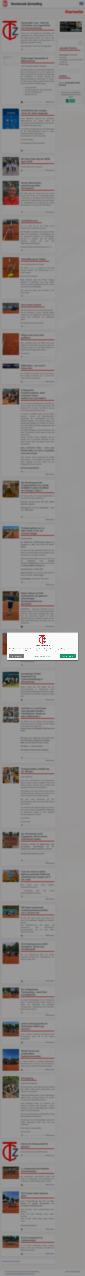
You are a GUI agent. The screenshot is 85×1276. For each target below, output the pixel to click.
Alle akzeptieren (68, 656)
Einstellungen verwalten (42, 656)
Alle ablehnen (16, 656)
